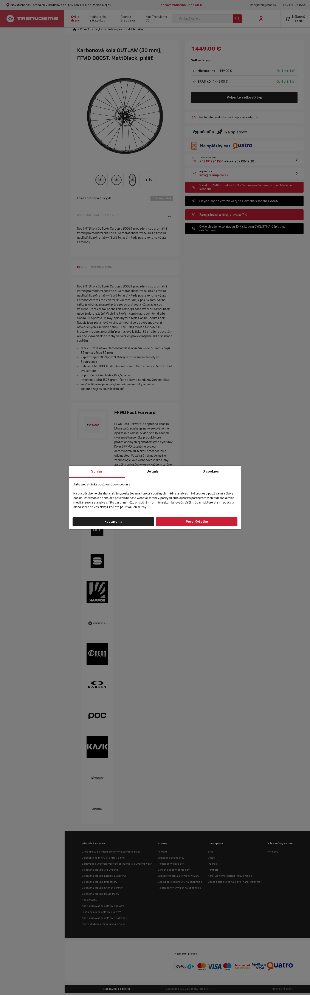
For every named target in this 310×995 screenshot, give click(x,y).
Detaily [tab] (153, 471)
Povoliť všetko (197, 522)
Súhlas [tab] (97, 471)
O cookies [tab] (211, 471)
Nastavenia (113, 522)
